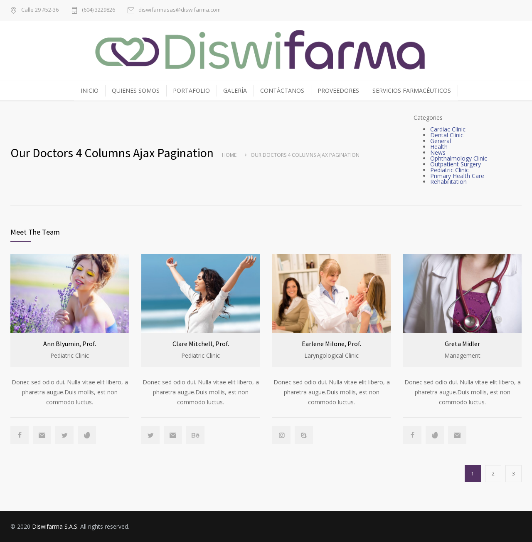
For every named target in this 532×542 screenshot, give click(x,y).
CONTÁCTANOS (282, 90)
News (438, 152)
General (440, 141)
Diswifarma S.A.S (54, 526)
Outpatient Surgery (455, 164)
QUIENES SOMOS (136, 90)
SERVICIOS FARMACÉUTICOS (411, 90)
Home (229, 154)
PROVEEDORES (338, 90)
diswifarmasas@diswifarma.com (179, 10)
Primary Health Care (457, 176)
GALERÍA (235, 90)
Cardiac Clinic (448, 129)
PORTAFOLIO (191, 90)
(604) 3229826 (98, 10)
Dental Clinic (446, 135)
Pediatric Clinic (449, 170)
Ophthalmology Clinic (458, 158)
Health (439, 147)
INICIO (90, 90)
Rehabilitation (448, 182)
